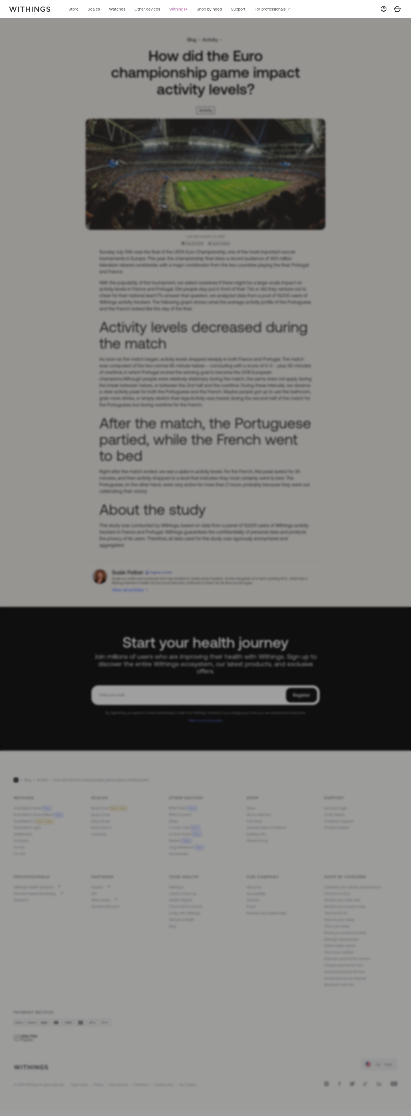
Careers (253, 900)
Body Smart (100, 821)
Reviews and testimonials (266, 913)
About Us (254, 887)
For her (19, 847)
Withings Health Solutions (33, 887)
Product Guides (336, 827)
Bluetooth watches (339, 985)
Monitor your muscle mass (345, 906)
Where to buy (257, 840)
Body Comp (100, 815)
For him (19, 854)
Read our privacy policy (206, 720)
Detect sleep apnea (340, 945)
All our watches (259, 815)
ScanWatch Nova (33, 808)
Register (301, 695)
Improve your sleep (339, 919)
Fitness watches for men (343, 965)
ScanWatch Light (27, 827)
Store (73, 9)
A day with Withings (184, 913)
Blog (191, 39)
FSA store (254, 821)
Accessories (178, 854)
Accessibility (256, 894)
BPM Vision (183, 808)
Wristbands (23, 834)
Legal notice (79, 1084)
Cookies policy (164, 1084)
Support (238, 9)
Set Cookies (187, 1084)
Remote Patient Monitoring (35, 894)
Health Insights (180, 900)
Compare (21, 840)
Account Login (335, 808)
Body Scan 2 (101, 827)
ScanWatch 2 (34, 821)
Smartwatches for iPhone (344, 972)
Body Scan (109, 808)
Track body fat (335, 913)
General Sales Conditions (266, 827)
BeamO (180, 840)
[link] (379, 1064)
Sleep (173, 821)
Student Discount (105, 906)
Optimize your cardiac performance (352, 887)
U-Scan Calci (184, 827)
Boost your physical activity (345, 933)
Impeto (97, 887)
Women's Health (181, 919)
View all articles (128, 589)
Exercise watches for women (347, 959)
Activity (210, 39)
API (94, 894)
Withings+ (178, 9)
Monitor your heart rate (342, 900)
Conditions (140, 1084)
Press (251, 906)
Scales (94, 9)
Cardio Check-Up (183, 894)
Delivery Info (256, 834)
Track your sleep (337, 926)
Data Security (118, 1084)
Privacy (98, 1084)
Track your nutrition (339, 952)
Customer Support (339, 821)
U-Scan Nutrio (185, 834)
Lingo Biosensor (186, 847)
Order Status (334, 815)
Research (21, 900)
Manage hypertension (341, 939)
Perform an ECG (337, 894)
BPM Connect (180, 815)
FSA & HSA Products (185, 906)
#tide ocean (100, 900)
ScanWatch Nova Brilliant (38, 815)
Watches (117, 9)
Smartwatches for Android (345, 978)
